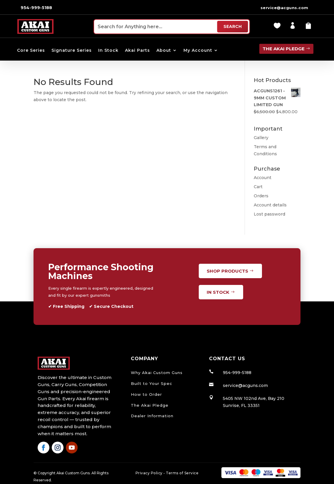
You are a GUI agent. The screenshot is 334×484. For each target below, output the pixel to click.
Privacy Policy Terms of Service (167, 473)
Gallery (261, 137)
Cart (258, 186)
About (163, 50)
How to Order (146, 394)
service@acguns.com (284, 7)
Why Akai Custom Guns (157, 372)
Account (262, 177)
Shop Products (227, 271)
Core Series (31, 50)
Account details (270, 205)
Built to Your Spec (151, 383)
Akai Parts (137, 50)
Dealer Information (152, 415)
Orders (261, 195)
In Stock (108, 50)
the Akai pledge (284, 48)
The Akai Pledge (149, 405)
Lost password (269, 214)
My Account (197, 50)
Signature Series (71, 50)
